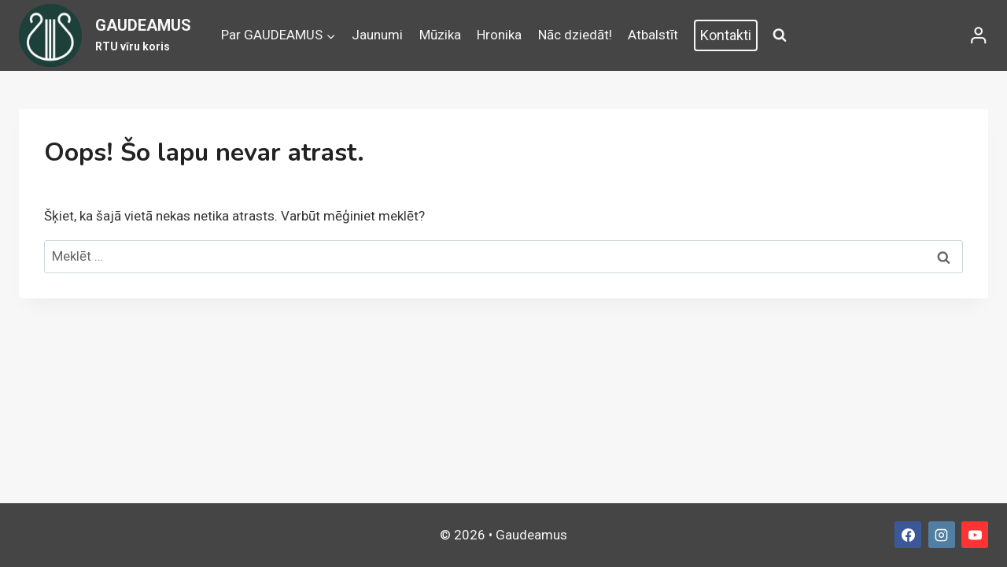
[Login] (978, 35)
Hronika (499, 35)
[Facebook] (907, 534)
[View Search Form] (779, 35)
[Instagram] (941, 534)
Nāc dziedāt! (575, 35)
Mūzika (440, 35)
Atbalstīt (653, 35)
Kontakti (725, 35)
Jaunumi (377, 35)
